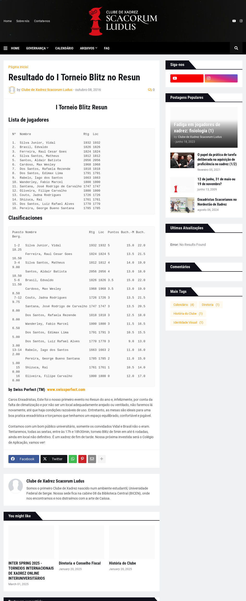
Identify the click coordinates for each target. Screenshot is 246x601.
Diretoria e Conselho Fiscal (80, 563)
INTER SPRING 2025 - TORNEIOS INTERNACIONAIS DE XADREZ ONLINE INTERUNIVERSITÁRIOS (31, 570)
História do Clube (122, 563)
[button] (7, 48)
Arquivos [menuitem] (87, 48)
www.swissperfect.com (66, 389)
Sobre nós (22, 21)
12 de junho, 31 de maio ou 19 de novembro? (216, 181)
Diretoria (211, 304)
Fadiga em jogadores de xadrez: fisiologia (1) (197, 128)
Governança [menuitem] (36, 48)
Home (8, 21)
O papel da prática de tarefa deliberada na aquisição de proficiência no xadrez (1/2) (217, 159)
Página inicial (18, 67)
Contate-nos (42, 21)
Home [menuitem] (15, 48)
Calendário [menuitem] (64, 48)
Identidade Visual (188, 322)
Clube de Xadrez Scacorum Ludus (55, 480)
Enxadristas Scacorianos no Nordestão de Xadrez (217, 201)
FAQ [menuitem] (106, 48)
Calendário (183, 304)
